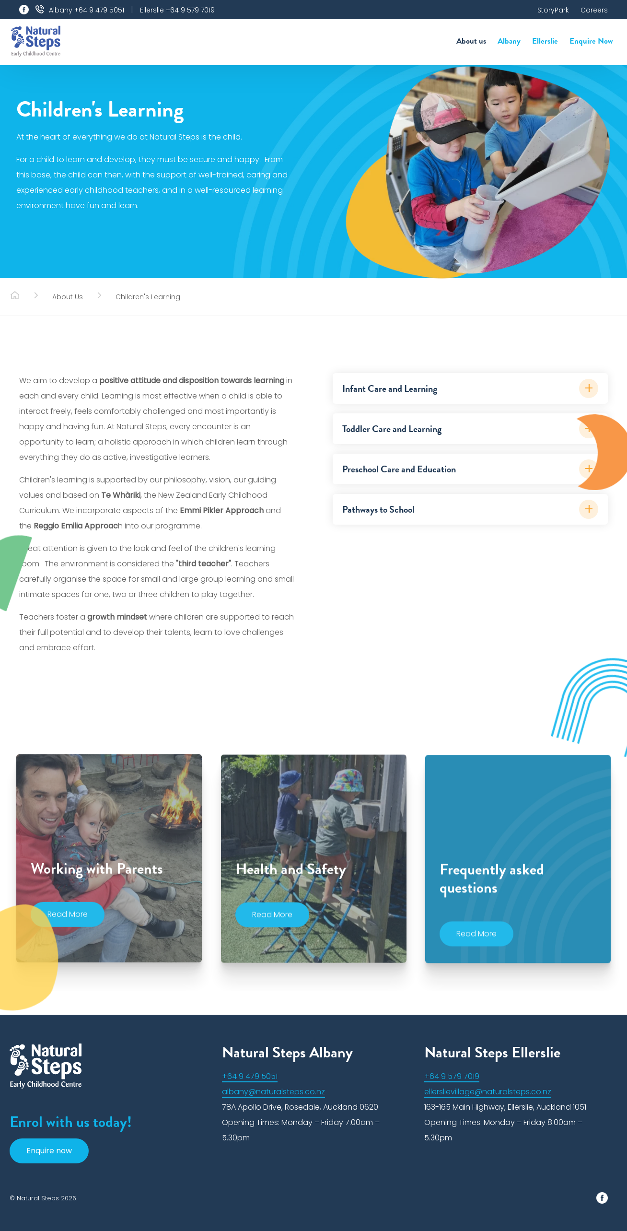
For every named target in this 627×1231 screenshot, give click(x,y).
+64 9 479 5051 (250, 1076)
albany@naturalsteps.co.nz (273, 1091)
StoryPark (553, 10)
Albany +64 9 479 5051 (86, 10)
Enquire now (49, 1150)
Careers (594, 10)
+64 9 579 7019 (451, 1076)
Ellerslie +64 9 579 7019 (177, 10)
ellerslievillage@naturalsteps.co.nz (487, 1091)
